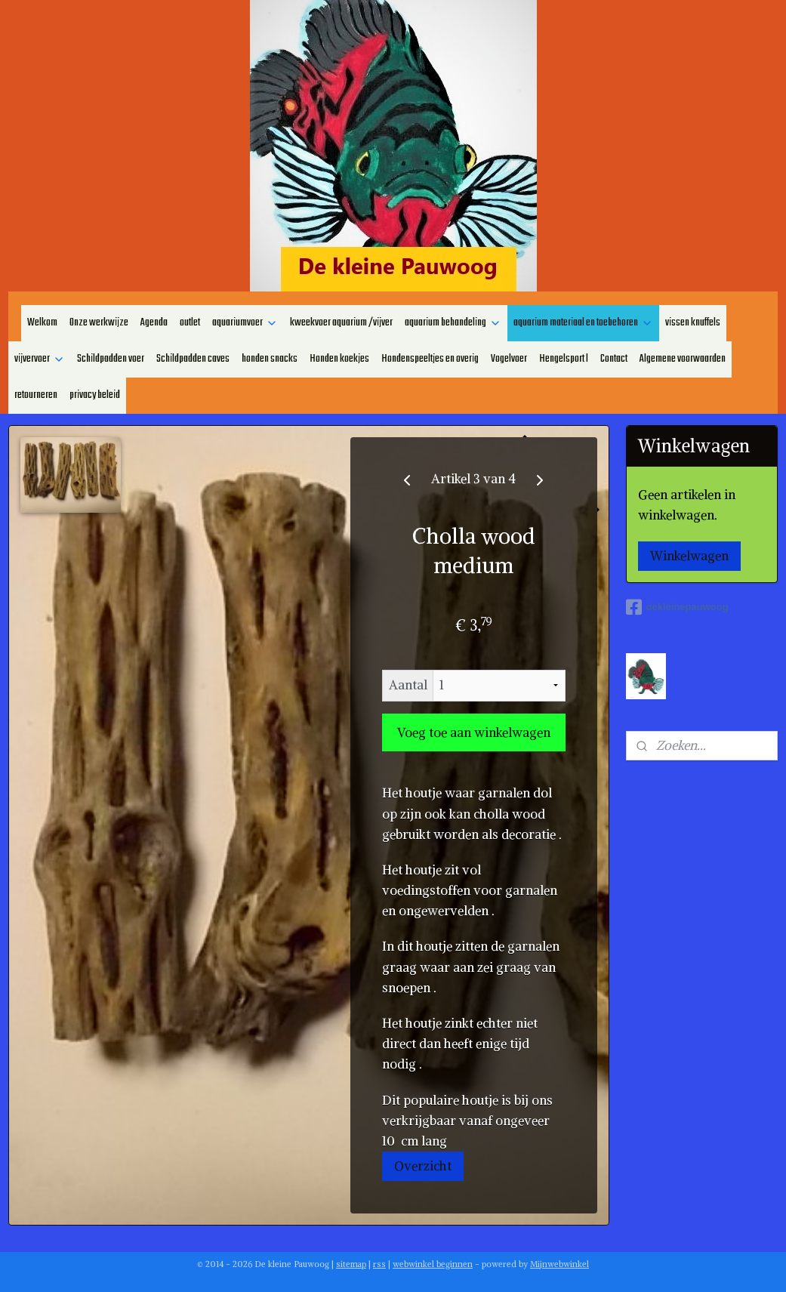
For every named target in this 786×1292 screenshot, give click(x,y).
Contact (613, 359)
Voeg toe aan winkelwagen (473, 732)
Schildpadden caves (193, 359)
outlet (190, 322)
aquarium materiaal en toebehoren (583, 322)
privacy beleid (94, 395)
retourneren (35, 395)
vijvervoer (39, 359)
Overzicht (423, 1166)
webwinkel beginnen (433, 1264)
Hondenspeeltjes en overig (430, 359)
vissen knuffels (692, 322)
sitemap (351, 1264)
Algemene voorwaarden (683, 359)
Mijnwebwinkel (559, 1264)
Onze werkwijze (98, 322)
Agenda (154, 322)
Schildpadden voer (110, 359)
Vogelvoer (509, 359)
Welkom (42, 322)
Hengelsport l (563, 359)
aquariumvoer (245, 322)
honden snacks (269, 359)
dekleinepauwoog (677, 607)
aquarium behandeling (453, 322)
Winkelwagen (689, 555)
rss (379, 1264)
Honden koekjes (339, 359)
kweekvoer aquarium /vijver (341, 322)
